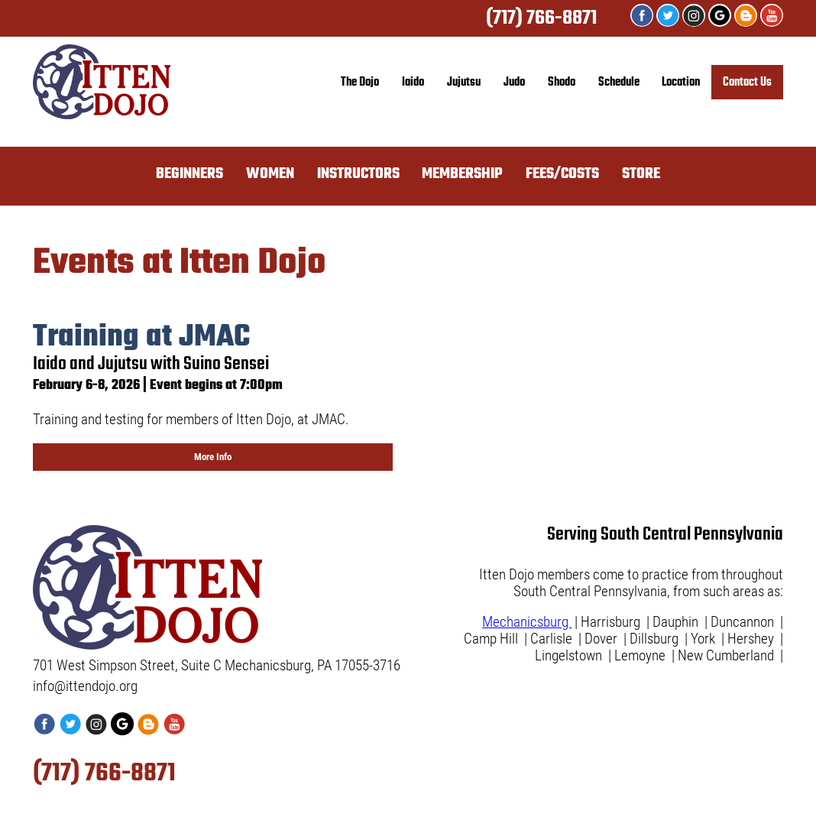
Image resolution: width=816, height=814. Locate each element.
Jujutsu (464, 82)
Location (681, 82)
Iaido (413, 82)
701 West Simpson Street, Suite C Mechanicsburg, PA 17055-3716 (216, 665)
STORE (641, 174)
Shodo (561, 82)
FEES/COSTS (562, 174)
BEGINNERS (189, 174)
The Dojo (360, 82)
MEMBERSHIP (462, 174)
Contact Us (747, 82)
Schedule (619, 82)
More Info (213, 456)
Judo (514, 82)
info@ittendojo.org (85, 686)
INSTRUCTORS (358, 174)
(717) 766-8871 (541, 18)
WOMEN (270, 174)
